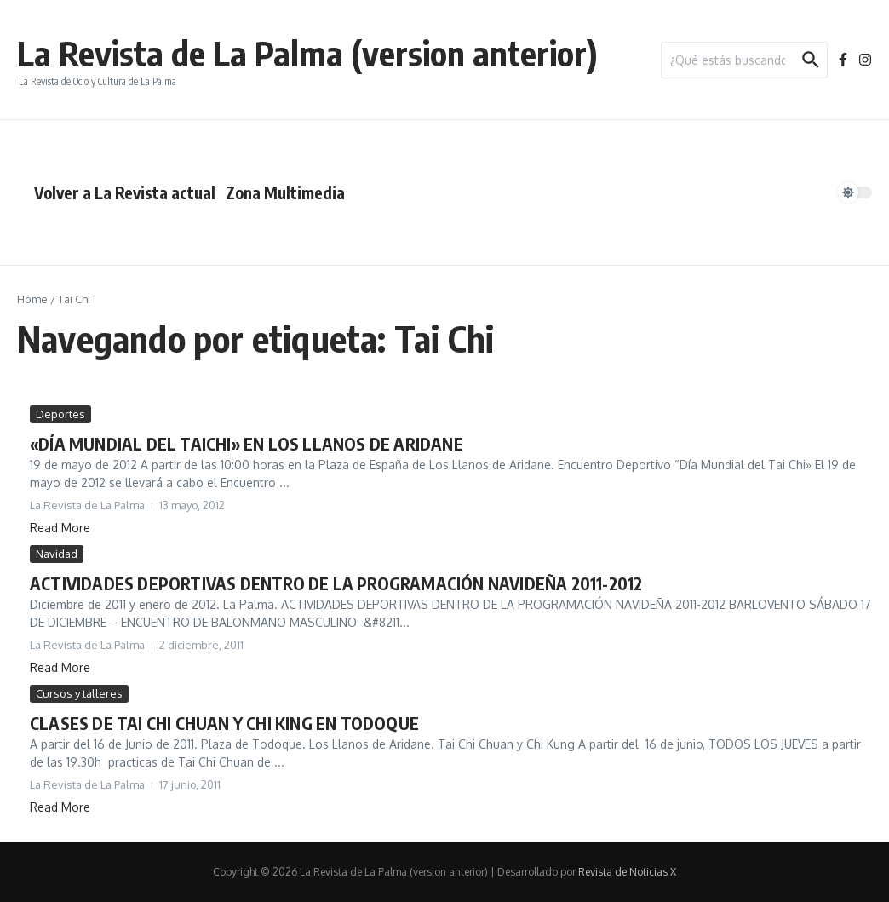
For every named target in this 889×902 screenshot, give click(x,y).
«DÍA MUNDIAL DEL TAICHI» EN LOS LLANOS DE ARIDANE (246, 443)
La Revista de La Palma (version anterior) (307, 53)
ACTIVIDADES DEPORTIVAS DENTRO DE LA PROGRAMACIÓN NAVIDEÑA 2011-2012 (336, 583)
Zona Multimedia (285, 192)
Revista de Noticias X (627, 871)
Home (32, 299)
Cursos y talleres (79, 693)
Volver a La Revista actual (124, 192)
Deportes (60, 414)
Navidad (56, 553)
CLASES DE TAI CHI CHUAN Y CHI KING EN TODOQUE (224, 722)
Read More (60, 527)
